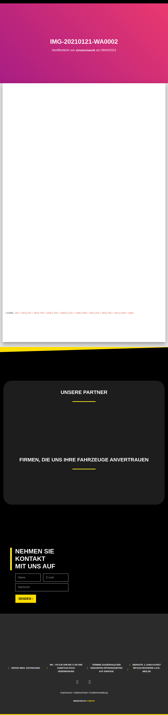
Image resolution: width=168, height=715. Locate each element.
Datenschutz (80, 692)
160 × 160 (113, 313)
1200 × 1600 (126, 313)
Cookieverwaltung (98, 692)
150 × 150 (20, 313)
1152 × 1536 (74, 313)
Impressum (66, 692)
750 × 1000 (46, 313)
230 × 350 (100, 313)
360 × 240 (88, 313)
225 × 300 (32, 313)
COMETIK (91, 701)
